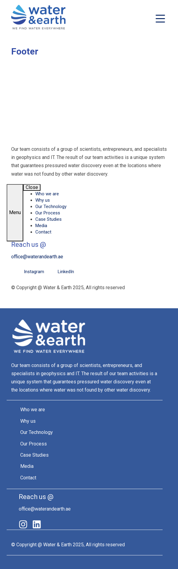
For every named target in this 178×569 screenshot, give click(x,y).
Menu (15, 212)
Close (32, 187)
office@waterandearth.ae (37, 257)
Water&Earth (38, 18)
